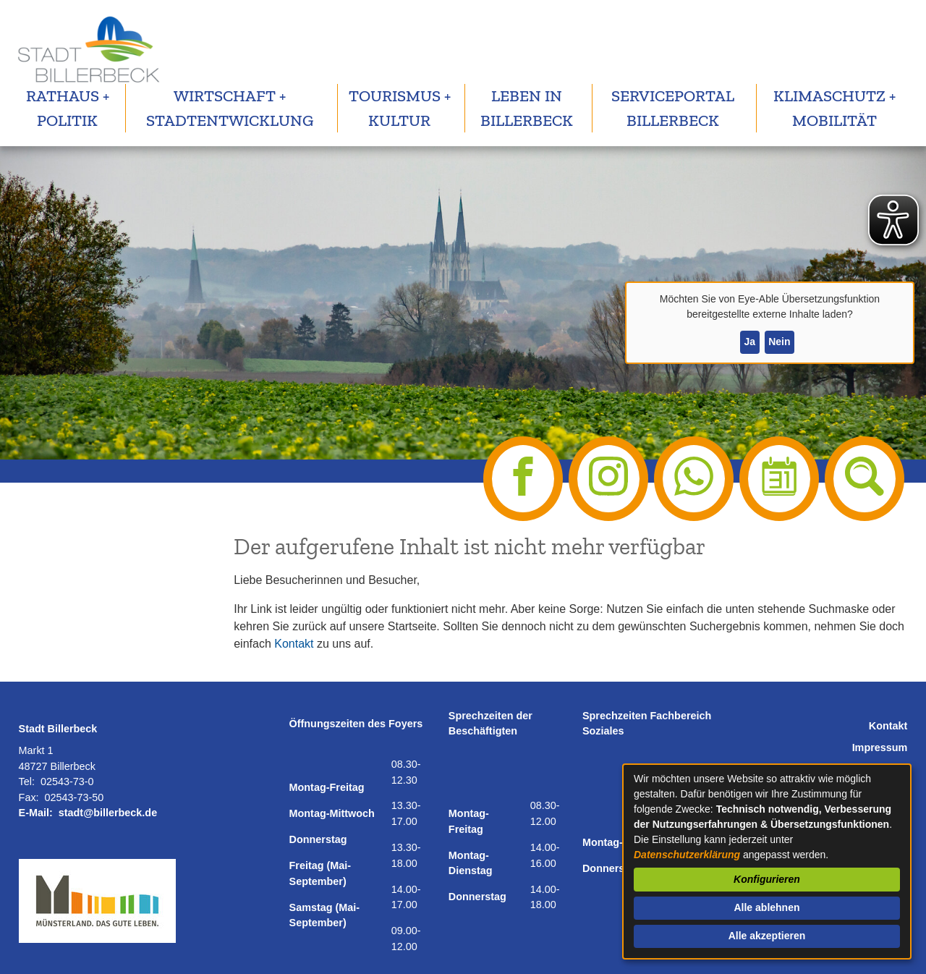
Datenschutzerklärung (687, 854)
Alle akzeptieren (767, 935)
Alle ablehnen (766, 907)
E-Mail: (36, 812)
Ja (749, 341)
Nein (779, 341)
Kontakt (293, 644)
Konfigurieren (767, 879)
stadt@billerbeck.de (108, 812)
